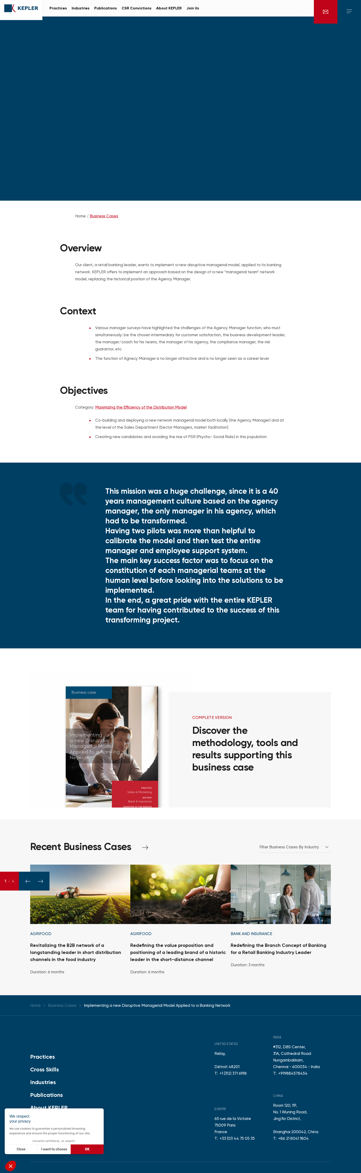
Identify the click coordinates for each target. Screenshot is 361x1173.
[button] (10, 1166)
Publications (46, 1094)
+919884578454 (293, 1073)
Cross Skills (44, 1069)
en (298, 12)
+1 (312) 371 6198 (233, 1073)
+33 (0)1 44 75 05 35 (237, 1138)
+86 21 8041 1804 (293, 1138)
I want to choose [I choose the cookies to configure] (54, 1149)
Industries (43, 1082)
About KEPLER (49, 1107)
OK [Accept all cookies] (87, 1149)
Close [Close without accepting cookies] (21, 1149)
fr (305, 12)
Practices (42, 1056)
